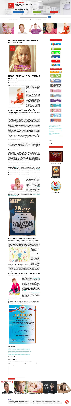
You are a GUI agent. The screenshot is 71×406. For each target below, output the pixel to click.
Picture (18, 365)
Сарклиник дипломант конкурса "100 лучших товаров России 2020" (54, 126)
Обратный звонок (54, 11)
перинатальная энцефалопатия (35, 182)
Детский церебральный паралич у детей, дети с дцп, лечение (17, 352)
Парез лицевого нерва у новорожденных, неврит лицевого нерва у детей (19, 351)
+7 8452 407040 (19, 5)
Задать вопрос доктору (18, 11)
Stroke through (12, 365)
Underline (11, 365)
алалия (16, 167)
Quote (14, 365)
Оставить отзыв (37, 11)
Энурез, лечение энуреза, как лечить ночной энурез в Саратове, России (19, 348)
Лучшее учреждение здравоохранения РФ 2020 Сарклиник (55, 131)
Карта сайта (9, 399)
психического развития (36, 278)
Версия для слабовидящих (56, 40)
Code (15, 365)
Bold (8, 365)
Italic (10, 365)
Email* (25, 363)
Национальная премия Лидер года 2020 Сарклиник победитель (55, 128)
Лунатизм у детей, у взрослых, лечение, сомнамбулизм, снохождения (19, 354)
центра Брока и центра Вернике (26, 271)
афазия (17, 166)
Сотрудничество (31, 19)
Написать (11, 378)
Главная (10, 19)
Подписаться (56, 146)
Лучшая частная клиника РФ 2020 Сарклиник (54, 134)
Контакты (44, 19)
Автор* (9, 363)
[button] (30, 36)
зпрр (25, 290)
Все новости (61, 135)
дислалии (32, 292)
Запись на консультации (12, 297)
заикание (38, 169)
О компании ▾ (15, 19)
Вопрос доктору (38, 19)
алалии (29, 292)
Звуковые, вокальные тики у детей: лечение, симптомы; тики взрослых (19, 349)
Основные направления (23, 19)
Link (16, 365)
